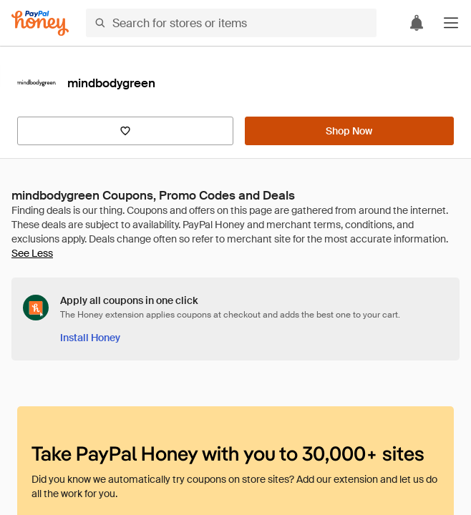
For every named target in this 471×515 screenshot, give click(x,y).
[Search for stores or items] (231, 23)
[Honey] (40, 23)
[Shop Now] (349, 131)
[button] (451, 23)
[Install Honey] (90, 337)
